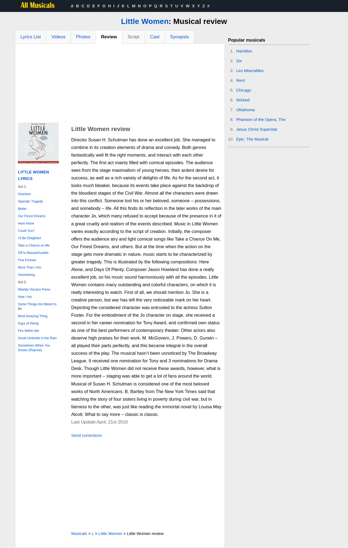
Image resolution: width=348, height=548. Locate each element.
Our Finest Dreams (31, 216)
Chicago (243, 90)
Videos (58, 36)
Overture (24, 194)
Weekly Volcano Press (34, 289)
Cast (155, 36)
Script (133, 36)
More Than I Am (29, 267)
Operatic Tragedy (30, 201)
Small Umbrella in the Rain (37, 338)
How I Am (25, 297)
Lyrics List (30, 36)
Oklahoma (245, 109)
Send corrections (86, 435)
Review (109, 36)
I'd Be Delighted (29, 238)
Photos (83, 36)
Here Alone (26, 223)
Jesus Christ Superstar (257, 129)
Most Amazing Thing (33, 316)
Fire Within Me (28, 331)
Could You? (26, 231)
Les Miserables (250, 70)
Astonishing (26, 275)
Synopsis (179, 36)
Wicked (243, 100)
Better (22, 209)
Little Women (145, 21)
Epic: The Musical (252, 139)
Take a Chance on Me (34, 245)
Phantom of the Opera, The (261, 119)
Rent (240, 80)
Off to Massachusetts (33, 253)
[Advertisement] (120, 84)
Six (239, 60)
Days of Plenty (28, 323)
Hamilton (244, 51)
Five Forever (27, 260)
